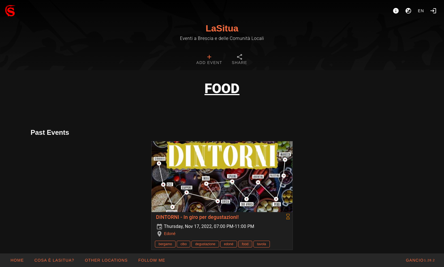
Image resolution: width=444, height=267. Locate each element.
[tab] (209, 60)
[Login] (433, 11)
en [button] (421, 10)
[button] (106, 260)
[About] (396, 11)
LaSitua (222, 28)
